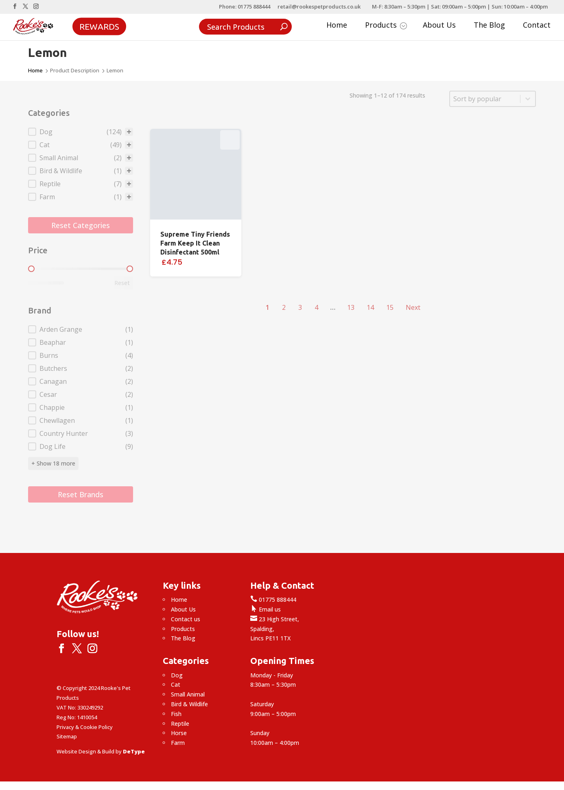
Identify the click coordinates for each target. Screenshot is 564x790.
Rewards (99, 26)
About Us (439, 26)
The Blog (489, 26)
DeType (134, 751)
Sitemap (67, 736)
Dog (177, 675)
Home (336, 26)
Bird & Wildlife (189, 704)
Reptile (180, 723)
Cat (175, 684)
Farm (178, 742)
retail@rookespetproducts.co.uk (319, 7)
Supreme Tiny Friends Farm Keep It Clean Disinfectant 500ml (195, 243)
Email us (265, 609)
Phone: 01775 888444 (244, 7)
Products (386, 26)
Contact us (185, 619)
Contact (537, 26)
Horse (179, 733)
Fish (176, 714)
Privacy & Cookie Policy (85, 727)
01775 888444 (273, 599)
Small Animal (188, 694)
